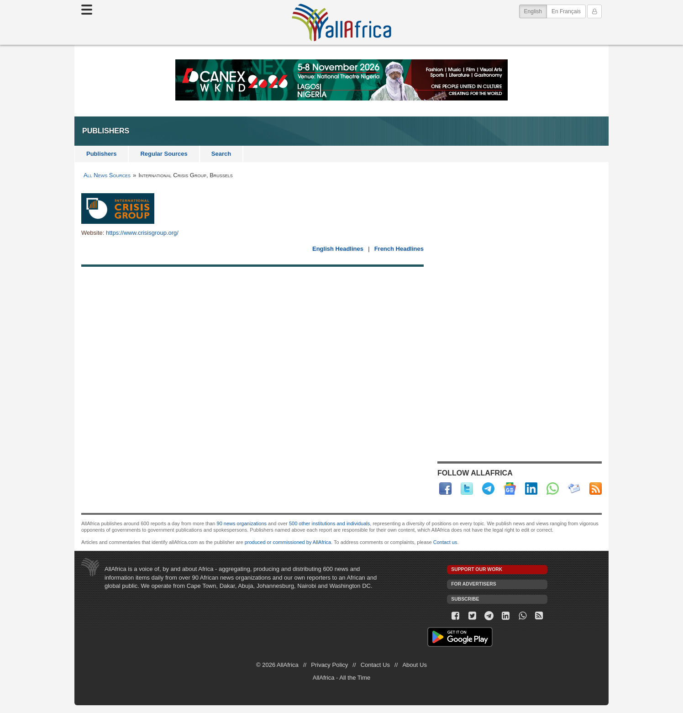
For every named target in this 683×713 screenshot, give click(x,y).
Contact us (445, 542)
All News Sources (107, 175)
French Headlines (399, 248)
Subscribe (465, 599)
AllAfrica (341, 22)
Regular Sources (163, 153)
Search (221, 153)
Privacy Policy (329, 664)
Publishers (101, 153)
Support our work (476, 569)
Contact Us (375, 664)
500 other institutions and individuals (329, 523)
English (535, 11)
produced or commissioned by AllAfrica (288, 542)
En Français (566, 11)
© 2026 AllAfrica (277, 664)
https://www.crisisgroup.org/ (142, 232)
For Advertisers (473, 583)
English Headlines (337, 248)
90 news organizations (242, 523)
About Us (414, 664)
